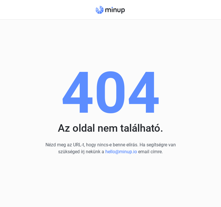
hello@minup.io (121, 151)
